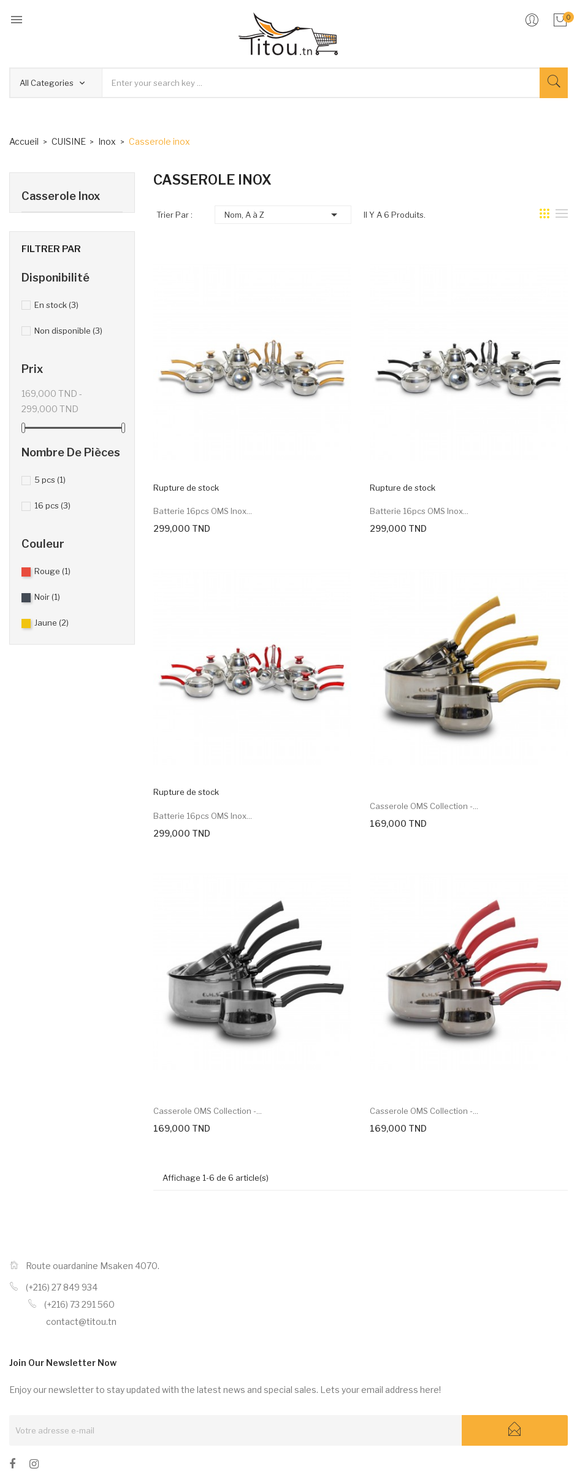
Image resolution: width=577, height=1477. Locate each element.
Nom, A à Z (283, 214)
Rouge (52, 571)
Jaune (51, 622)
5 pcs (50, 480)
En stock (56, 305)
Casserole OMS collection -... (424, 806)
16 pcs (52, 505)
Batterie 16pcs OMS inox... (202, 511)
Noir (47, 597)
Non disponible (68, 331)
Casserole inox (60, 196)
